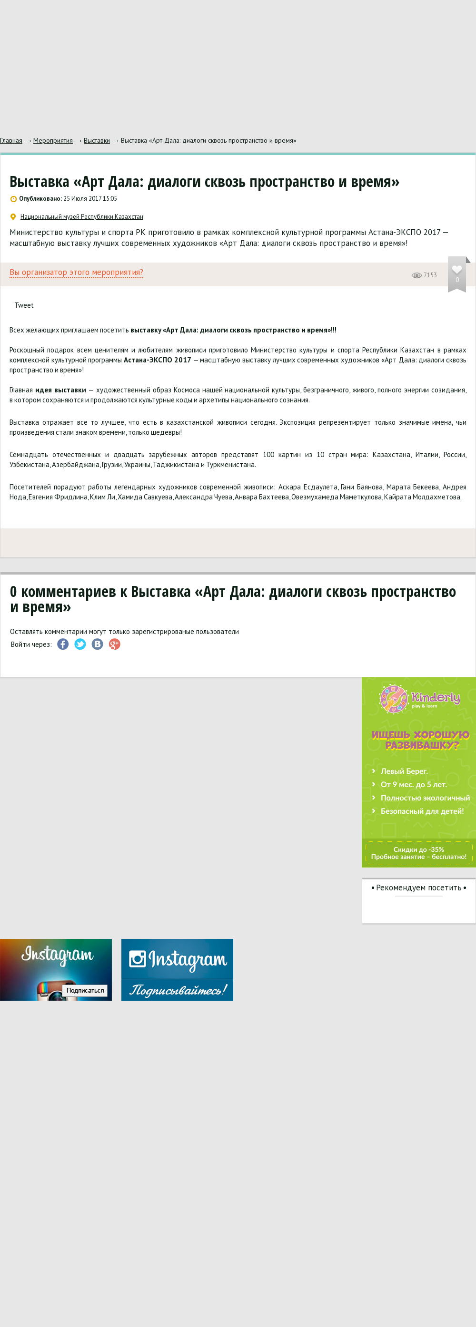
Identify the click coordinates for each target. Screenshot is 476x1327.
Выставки (97, 140)
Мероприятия (53, 140)
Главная (11, 140)
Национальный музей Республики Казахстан (76, 217)
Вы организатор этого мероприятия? (76, 272)
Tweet (24, 305)
